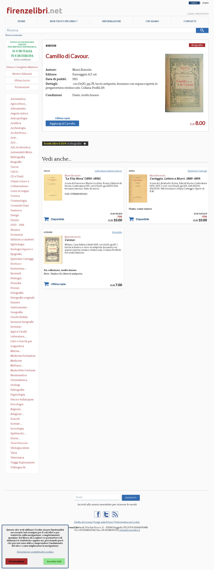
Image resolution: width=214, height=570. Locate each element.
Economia (17, 234)
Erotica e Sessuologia (18, 264)
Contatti (190, 21)
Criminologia (19, 200)
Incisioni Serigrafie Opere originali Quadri (22, 322)
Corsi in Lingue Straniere (20, 191)
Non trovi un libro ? (63, 21)
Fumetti (15, 302)
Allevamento (18, 108)
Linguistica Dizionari (17, 346)
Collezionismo (19, 186)
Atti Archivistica (20, 147)
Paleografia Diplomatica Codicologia (18, 390)
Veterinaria (17, 457)
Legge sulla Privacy (104, 522)
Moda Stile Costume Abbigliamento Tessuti (23, 371)
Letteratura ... (18, 336)
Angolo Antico (19, 113)
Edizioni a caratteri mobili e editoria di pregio (22, 240)
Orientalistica (19, 380)
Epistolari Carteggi (22, 258)
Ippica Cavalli (19, 331)
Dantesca (16, 210)
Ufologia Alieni (20, 447)
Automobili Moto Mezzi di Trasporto (22, 152)
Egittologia (17, 244)
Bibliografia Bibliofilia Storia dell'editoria (21, 157)
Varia (14, 452)
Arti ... (14, 142)
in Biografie (65, 143)
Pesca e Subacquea (22, 399)
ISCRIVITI (130, 497)
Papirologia (18, 394)
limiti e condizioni (22, 59)
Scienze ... (16, 423)
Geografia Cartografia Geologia (17, 312)
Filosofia (16, 283)
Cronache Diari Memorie (20, 206)
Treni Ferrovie (19, 443)
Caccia (14, 166)
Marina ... (16, 351)
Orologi (15, 384)
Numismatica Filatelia (19, 375)
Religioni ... (17, 414)
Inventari (16, 326)
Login (190, 14)
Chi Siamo (152, 21)
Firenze (15, 288)
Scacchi (15, 418)
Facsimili (16, 273)
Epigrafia (16, 254)
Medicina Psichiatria (23, 355)
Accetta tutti (54, 561)
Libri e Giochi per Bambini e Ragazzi (22, 342)
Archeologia (18, 128)
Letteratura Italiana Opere (108, 171)
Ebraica (15, 229)
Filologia (16, 278)
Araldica (16, 123)
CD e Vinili (17, 176)
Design (15, 215)
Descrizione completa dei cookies (35, 552)
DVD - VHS (17, 224)
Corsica (15, 195)
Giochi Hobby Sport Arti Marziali (22, 317)
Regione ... (17, 409)
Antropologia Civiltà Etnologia (21, 119)
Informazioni (111, 21)
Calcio (14, 171)
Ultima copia (62, 118)
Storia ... (15, 438)
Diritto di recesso (83, 522)
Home (21, 21)
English (206, 3)
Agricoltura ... (19, 103)
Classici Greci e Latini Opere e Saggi (23, 182)
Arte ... (14, 137)
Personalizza (16, 561)
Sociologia (17, 428)
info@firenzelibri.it (130, 530)
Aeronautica (18, 98)
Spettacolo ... (18, 433)
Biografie (16, 161)
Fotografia (17, 292)
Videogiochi (18, 467)
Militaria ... (17, 365)
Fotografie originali (22, 297)
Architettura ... (19, 132)
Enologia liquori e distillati (22, 249)
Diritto (15, 220)
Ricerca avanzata (13, 35)
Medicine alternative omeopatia (17, 361)
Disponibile (57, 219)
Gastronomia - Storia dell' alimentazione (20, 308)
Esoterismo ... (19, 268)
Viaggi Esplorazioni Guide (23, 463)
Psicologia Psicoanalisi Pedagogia (18, 405)
